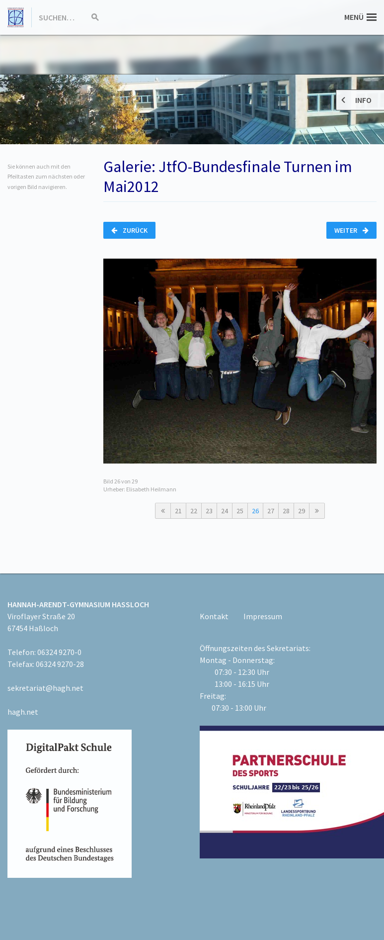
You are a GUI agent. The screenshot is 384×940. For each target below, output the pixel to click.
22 (193, 510)
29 (301, 510)
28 (286, 510)
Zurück (129, 230)
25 (239, 510)
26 (255, 510)
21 (178, 510)
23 (209, 510)
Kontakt (214, 616)
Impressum (262, 616)
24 (224, 510)
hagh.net (22, 712)
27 (270, 510)
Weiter (351, 230)
